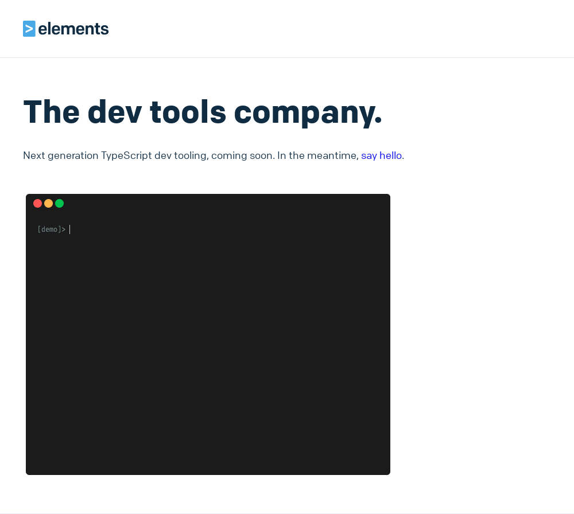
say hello (381, 155)
